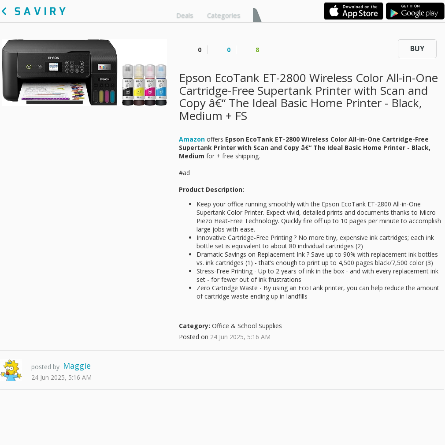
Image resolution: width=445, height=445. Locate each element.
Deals (184, 15)
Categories (224, 15)
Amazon (192, 139)
